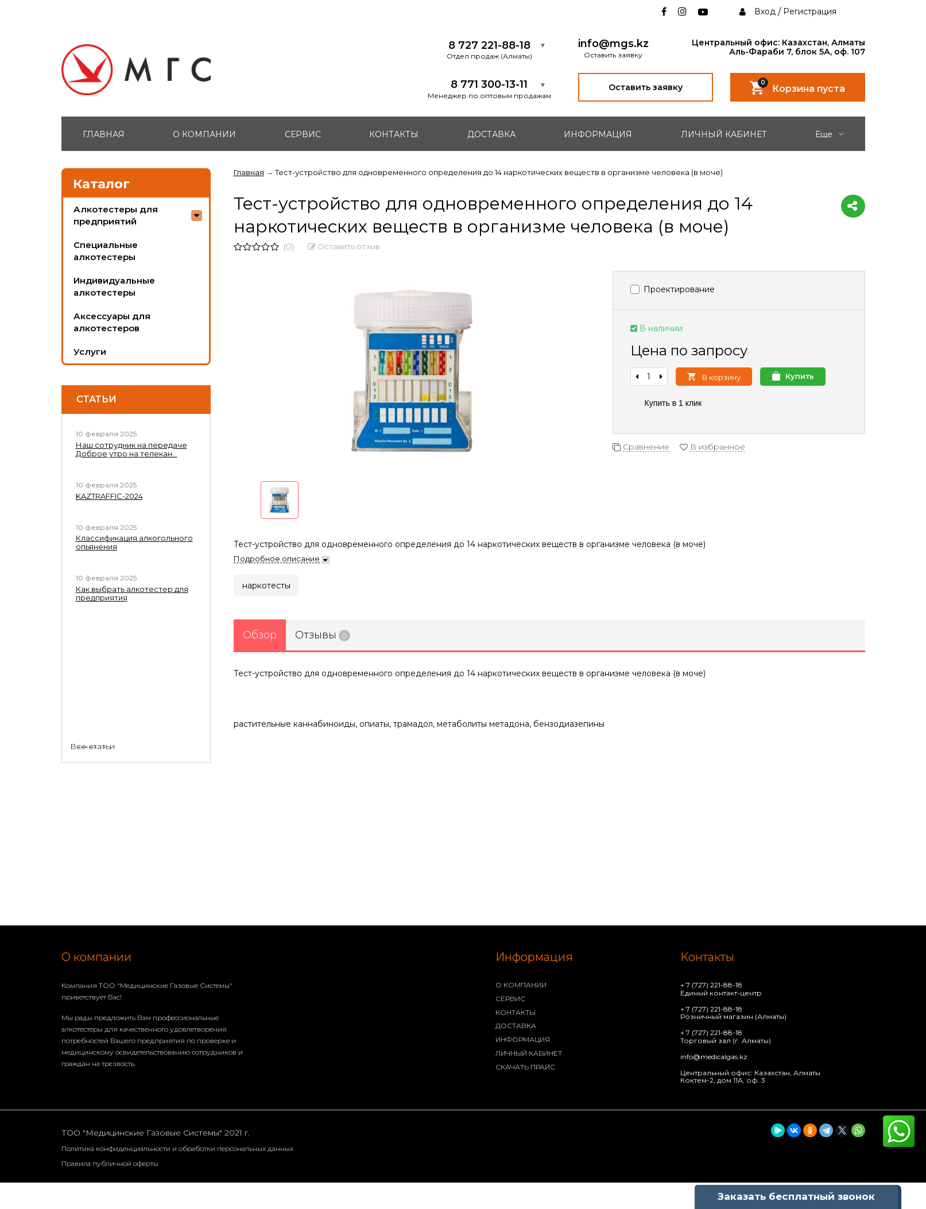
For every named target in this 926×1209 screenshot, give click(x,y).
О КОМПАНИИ (204, 134)
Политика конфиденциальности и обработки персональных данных (177, 1148)
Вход (765, 11)
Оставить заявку (646, 87)
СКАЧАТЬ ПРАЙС (525, 1067)
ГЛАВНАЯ (104, 134)
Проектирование (672, 289)
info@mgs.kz (613, 44)
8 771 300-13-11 (489, 85)
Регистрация (809, 11)
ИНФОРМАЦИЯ (598, 134)
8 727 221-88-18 (489, 46)
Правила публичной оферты (109, 1163)
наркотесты (266, 585)
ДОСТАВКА (491, 134)
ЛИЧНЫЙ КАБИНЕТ (724, 134)
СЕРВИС (303, 134)
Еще (829, 134)
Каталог (101, 184)
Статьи (96, 399)
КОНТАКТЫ (394, 134)
